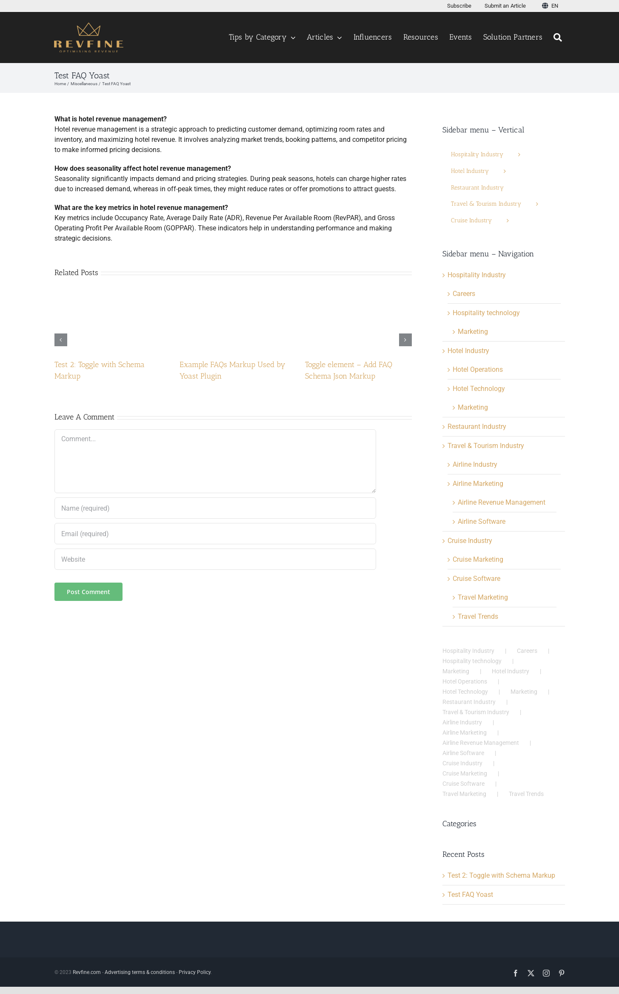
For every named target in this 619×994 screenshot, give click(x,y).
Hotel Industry (468, 351)
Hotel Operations (478, 369)
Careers (464, 294)
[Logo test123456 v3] (88, 26)
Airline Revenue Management (501, 502)
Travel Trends (478, 616)
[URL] (215, 559)
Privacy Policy (195, 972)
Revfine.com (87, 972)
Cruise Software (476, 579)
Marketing (473, 332)
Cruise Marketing (478, 559)
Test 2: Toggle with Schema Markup (501, 875)
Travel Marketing (483, 597)
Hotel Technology (479, 389)
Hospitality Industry (477, 275)
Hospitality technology (486, 313)
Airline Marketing (478, 484)
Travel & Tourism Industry (486, 446)
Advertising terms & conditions (140, 972)
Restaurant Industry (477, 426)
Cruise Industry (470, 541)
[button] (60, 339)
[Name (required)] (215, 508)
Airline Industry (475, 464)
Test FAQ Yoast (470, 895)
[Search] (559, 37)
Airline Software (481, 521)
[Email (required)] (215, 533)
